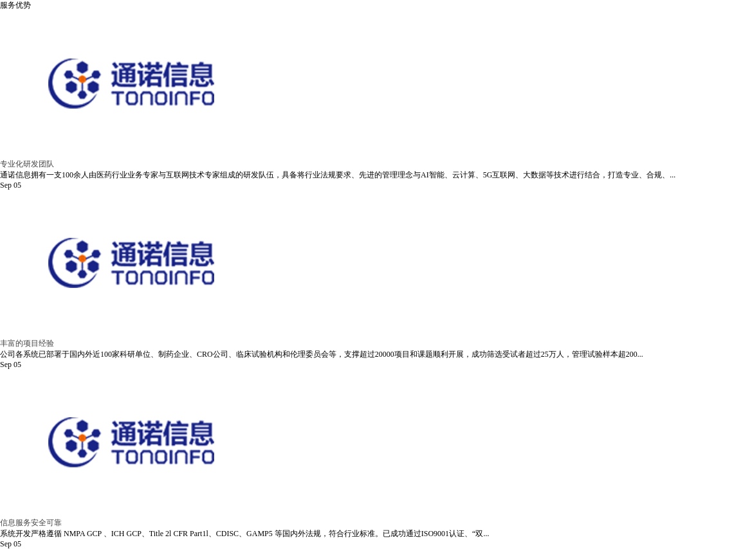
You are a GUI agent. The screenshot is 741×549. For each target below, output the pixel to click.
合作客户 (457, 25)
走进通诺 (293, 25)
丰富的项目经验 (27, 343)
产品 (400, 25)
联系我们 (622, 25)
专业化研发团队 (27, 163)
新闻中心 (540, 25)
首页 (221, 25)
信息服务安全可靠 (31, 522)
